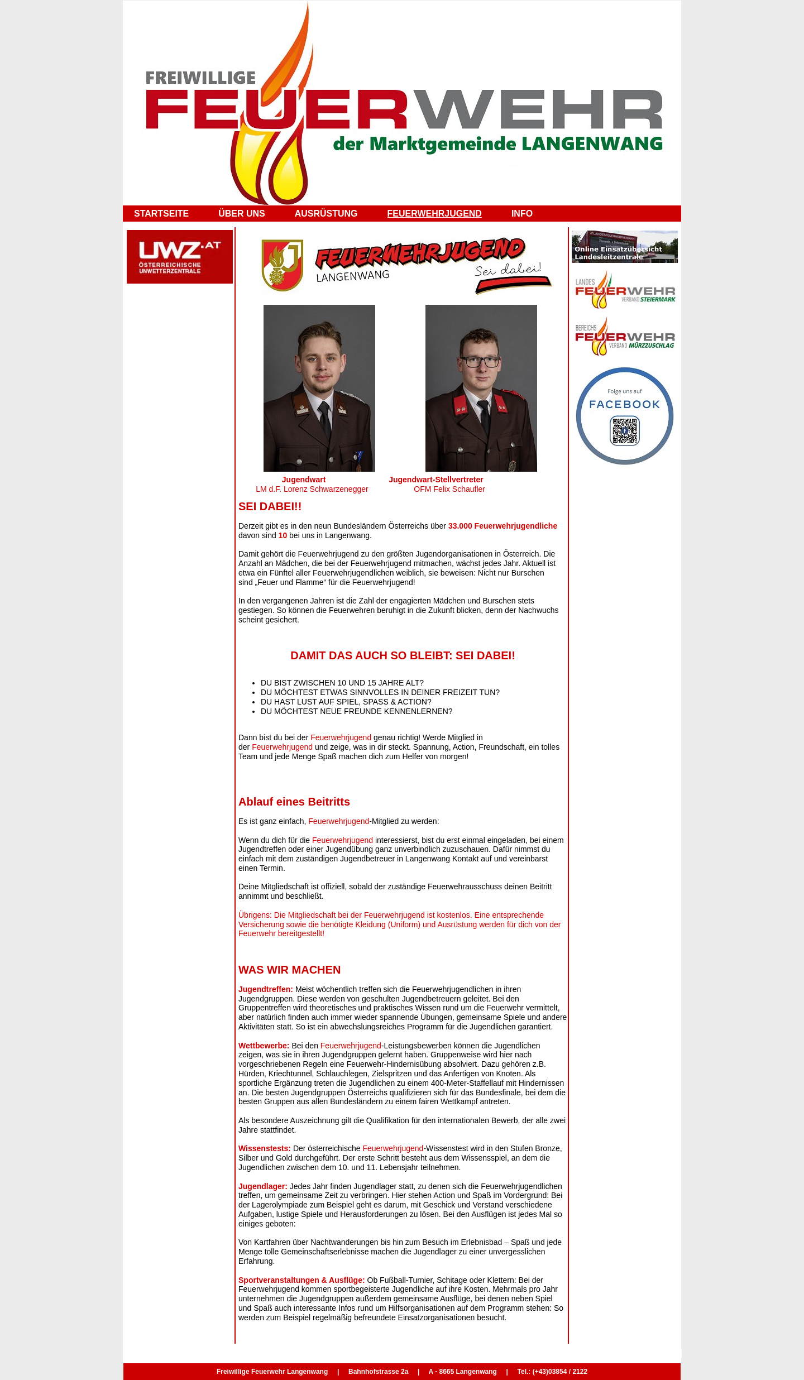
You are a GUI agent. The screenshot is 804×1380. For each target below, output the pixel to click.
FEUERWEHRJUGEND (434, 213)
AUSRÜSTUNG (326, 213)
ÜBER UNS (241, 213)
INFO (522, 213)
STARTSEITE (161, 213)
